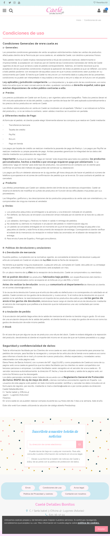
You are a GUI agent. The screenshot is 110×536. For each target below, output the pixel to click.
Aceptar (101, 529)
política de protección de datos (64, 461)
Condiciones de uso (52, 487)
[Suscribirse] (79, 444)
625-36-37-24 (57, 514)
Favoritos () (100, 2)
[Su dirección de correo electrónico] (51, 444)
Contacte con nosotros (75, 494)
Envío (27, 487)
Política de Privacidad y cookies (38, 494)
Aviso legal (79, 487)
